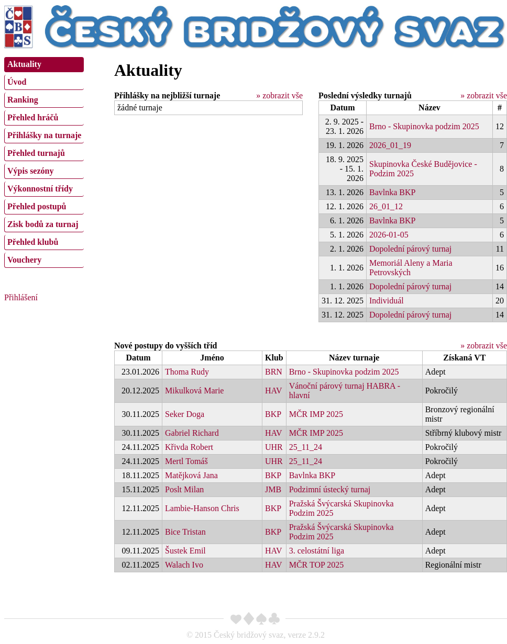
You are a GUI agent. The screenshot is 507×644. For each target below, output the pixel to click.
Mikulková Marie (194, 390)
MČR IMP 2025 (316, 414)
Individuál (386, 300)
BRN (273, 371)
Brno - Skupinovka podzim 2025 (424, 126)
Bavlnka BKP (392, 192)
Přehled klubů (32, 242)
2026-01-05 (389, 234)
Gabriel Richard (192, 432)
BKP (273, 414)
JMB (273, 489)
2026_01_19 (390, 145)
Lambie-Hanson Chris (202, 508)
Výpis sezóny (30, 170)
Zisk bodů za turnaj (43, 224)
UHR (274, 447)
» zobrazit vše (279, 95)
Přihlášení (21, 297)
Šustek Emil (185, 550)
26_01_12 (386, 206)
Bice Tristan (185, 531)
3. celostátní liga (316, 550)
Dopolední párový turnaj (410, 248)
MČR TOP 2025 (316, 564)
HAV (273, 390)
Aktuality (24, 64)
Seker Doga (184, 414)
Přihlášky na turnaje (44, 135)
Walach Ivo (184, 564)
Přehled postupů (36, 206)
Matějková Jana (191, 475)
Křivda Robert (189, 447)
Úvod (16, 81)
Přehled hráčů (32, 117)
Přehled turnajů (36, 153)
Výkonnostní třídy (40, 188)
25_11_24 (305, 447)
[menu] (44, 161)
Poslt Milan (184, 489)
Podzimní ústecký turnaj (330, 489)
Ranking (22, 99)
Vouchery (24, 259)
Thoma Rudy (187, 371)
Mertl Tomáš (186, 461)
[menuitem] (44, 64)
